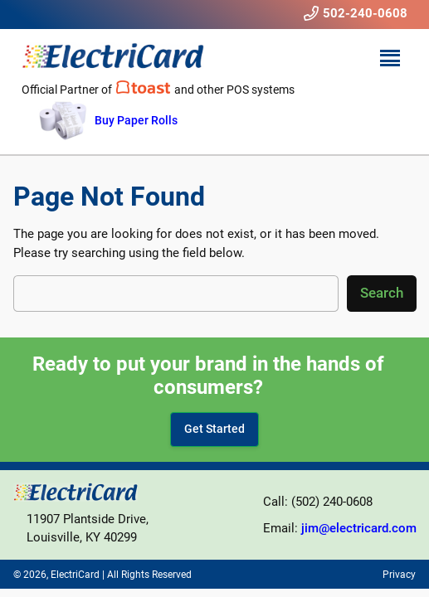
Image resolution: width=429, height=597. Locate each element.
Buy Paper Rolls (136, 120)
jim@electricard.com (359, 528)
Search (381, 292)
